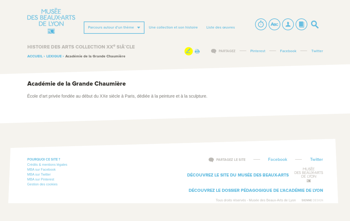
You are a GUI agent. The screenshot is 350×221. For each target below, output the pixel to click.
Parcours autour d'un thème (111, 27)
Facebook (288, 51)
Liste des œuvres (220, 27)
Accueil (35, 56)
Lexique (54, 56)
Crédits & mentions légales (47, 164)
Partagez (227, 51)
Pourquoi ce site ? (43, 159)
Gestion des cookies (42, 184)
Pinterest (257, 51)
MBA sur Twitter (39, 174)
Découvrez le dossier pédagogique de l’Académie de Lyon (256, 190)
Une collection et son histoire (173, 27)
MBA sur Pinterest (40, 179)
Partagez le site (230, 159)
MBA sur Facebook (41, 169)
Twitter (317, 51)
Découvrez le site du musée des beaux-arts (238, 175)
